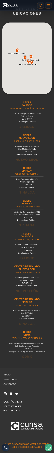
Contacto (9, 384)
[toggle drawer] (48, 5)
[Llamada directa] (5, 447)
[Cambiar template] (40, 5)
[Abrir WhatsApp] (48, 447)
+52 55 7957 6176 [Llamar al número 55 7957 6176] (12, 410)
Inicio (7, 374)
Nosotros (10, 379)
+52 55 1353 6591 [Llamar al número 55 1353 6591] (12, 406)
